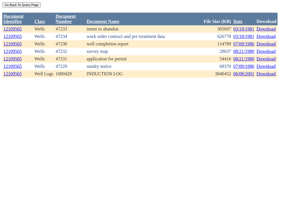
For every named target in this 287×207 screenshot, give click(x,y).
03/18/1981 (243, 28)
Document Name (103, 21)
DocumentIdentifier (13, 19)
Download (266, 28)
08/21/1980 (243, 51)
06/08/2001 (243, 73)
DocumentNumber (66, 19)
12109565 (12, 28)
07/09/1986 (243, 43)
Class (39, 21)
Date (238, 21)
